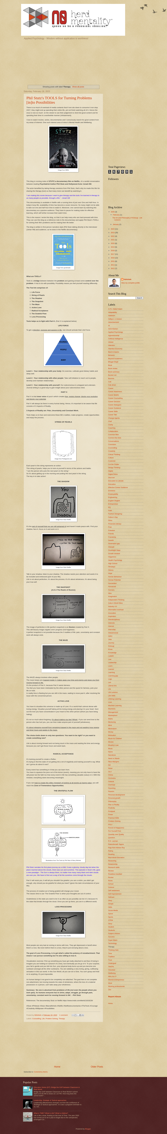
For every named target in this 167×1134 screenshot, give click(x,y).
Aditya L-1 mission (115, 319)
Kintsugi (111, 646)
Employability (113, 494)
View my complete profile (130, 283)
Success (111, 937)
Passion (111, 791)
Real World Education (116, 857)
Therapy (62, 1019)
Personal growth (114, 798)
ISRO (110, 636)
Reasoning (112, 861)
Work (110, 983)
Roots (110, 881)
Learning (111, 672)
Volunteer (111, 970)
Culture (111, 458)
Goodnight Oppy (114, 550)
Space (110, 914)
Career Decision (114, 402)
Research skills (114, 867)
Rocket (110, 877)
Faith (110, 511)
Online (110, 775)
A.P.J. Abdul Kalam (115, 309)
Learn (110, 666)
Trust (110, 960)
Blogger (88, 1129)
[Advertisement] (83, 61)
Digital (110, 471)
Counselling (36, 1019)
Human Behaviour (115, 577)
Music (110, 749)
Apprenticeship (113, 335)
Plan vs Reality (113, 805)
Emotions (111, 491)
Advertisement (113, 322)
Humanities (112, 583)
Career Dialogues (114, 405)
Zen (109, 990)
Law (109, 659)
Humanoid (112, 587)
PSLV (110, 824)
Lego (110, 679)
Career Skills (113, 411)
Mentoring (112, 722)
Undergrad (112, 963)
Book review (112, 368)
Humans (111, 590)
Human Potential (114, 580)
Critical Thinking (114, 454)
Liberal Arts (112, 686)
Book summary (113, 372)
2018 (113, 250)
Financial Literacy (114, 524)
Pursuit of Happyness (116, 828)
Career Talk (112, 415)
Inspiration (112, 616)
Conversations (113, 441)
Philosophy (112, 801)
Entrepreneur (113, 504)
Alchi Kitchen (113, 329)
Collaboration (113, 431)
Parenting (111, 788)
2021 (113, 240)
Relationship (112, 864)
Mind (110, 725)
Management (113, 712)
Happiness (112, 557)
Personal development (116, 795)
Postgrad (111, 811)
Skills (110, 907)
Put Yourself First (114, 831)
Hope (110, 573)
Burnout (111, 378)
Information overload (115, 610)
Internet (111, 626)
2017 (113, 254)
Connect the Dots (114, 438)
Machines (111, 709)
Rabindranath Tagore (116, 844)
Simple (110, 904)
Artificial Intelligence (115, 339)
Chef (110, 421)
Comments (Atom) (40, 1072)
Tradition (111, 957)
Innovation (112, 613)
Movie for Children (115, 739)
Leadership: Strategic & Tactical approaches (50, 1100)
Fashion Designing (115, 514)
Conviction (112, 444)
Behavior (111, 355)
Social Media (113, 910)
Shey (110, 900)
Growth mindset (114, 554)
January (116, 224)
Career (110, 388)
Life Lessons (113, 692)
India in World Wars (115, 603)
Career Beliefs (113, 395)
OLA (110, 772)
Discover (111, 478)
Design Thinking (114, 468)
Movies (111, 742)
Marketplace (112, 715)
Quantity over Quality (116, 834)
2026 (113, 212)
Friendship (112, 537)
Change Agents (114, 418)
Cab (109, 382)
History (110, 570)
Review (111, 871)
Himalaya (111, 567)
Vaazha (111, 966)
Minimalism (112, 729)
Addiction (111, 316)
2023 (113, 233)
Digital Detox (113, 474)
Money (110, 732)
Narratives (112, 755)
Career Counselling (115, 398)
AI (109, 326)
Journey (111, 643)
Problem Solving (52, 1019)
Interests (111, 623)
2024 (113, 229)
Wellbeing (111, 973)
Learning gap (113, 676)
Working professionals (116, 986)
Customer (111, 461)
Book (110, 365)
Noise (110, 768)
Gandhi (111, 540)
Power (110, 814)
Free (110, 527)
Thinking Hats (113, 950)
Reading (111, 854)
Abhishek (127, 279)
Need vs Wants (114, 758)
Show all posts (78, 87)
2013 (113, 265)
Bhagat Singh (113, 362)
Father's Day (113, 517)
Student (111, 927)
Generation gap (114, 544)
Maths (110, 719)
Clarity (110, 425)
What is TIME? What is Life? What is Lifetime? (51, 1113)
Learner (111, 669)
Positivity (111, 808)
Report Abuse (114, 996)
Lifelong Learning (114, 699)
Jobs (110, 639)
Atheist (110, 342)
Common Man (113, 435)
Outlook (111, 781)
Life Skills (111, 696)
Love (110, 702)
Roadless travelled (115, 874)
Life (43, 1019)
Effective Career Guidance (118, 487)
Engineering (112, 497)
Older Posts (97, 1066)
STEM (110, 920)
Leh (109, 682)
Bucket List (112, 375)
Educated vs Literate (115, 481)
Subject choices (114, 933)
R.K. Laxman (113, 841)
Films (110, 520)
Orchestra (112, 778)
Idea (109, 593)
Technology (112, 943)
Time (110, 953)
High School (112, 563)
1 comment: (64, 1015)
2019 (113, 247)
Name (110, 752)
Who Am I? (112, 976)
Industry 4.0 (112, 606)
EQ (109, 507)
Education (112, 484)
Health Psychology (115, 560)
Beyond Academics (115, 359)
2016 (113, 258)
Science (111, 887)
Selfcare (111, 897)
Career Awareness (115, 392)
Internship (112, 630)
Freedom (111, 530)
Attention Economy (115, 349)
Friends (111, 534)
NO (109, 765)
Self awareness (114, 890)
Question (111, 838)
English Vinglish (114, 501)
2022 (113, 236)
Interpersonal (113, 633)
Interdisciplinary (114, 620)
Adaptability (112, 312)
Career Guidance (114, 408)
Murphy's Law (113, 745)
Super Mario (112, 940)
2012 (113, 268)
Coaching (111, 428)
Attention (111, 345)
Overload (111, 785)
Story (110, 924)
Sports (110, 917)
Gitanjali (111, 547)
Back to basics (113, 352)
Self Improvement (114, 894)
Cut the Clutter (113, 464)
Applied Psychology (115, 332)
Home (57, 1066)
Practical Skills (113, 818)
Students (111, 930)
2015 (113, 261)
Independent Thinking (116, 600)
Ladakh (111, 656)
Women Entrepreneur (116, 980)
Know (110, 649)
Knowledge (112, 653)
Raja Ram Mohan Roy (116, 848)
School (110, 884)
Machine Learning (114, 706)
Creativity (111, 451)
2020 (113, 243)
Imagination (112, 596)
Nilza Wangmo (113, 762)
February (116, 215)
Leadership (112, 663)
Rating (110, 851)
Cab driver (112, 385)
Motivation (112, 735)
